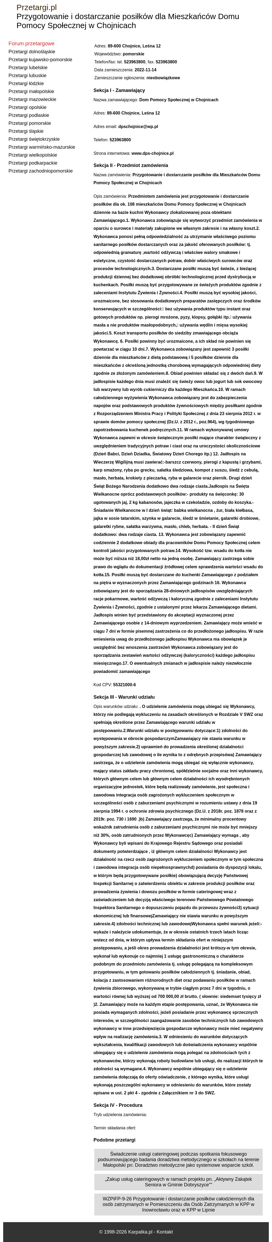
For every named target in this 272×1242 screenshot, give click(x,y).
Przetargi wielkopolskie (32, 155)
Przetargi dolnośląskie (31, 51)
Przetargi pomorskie (29, 123)
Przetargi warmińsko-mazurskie (41, 147)
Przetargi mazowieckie (32, 99)
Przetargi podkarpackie (32, 163)
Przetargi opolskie (27, 107)
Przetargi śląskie (26, 131)
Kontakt (165, 1232)
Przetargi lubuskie (27, 75)
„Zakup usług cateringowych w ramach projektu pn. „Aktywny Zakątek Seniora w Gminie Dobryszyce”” (178, 1182)
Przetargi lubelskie (28, 67)
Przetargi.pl (36, 7)
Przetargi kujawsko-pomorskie (40, 59)
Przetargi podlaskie (28, 115)
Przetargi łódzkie (26, 83)
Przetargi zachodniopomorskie (40, 171)
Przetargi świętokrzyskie (34, 139)
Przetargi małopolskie (31, 91)
